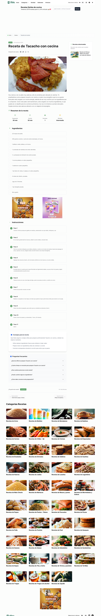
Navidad (33, 2)
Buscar (77, 9)
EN (79, 2)
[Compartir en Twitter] (23, 52)
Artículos (47, 2)
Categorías (25, 2)
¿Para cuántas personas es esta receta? (37, 370)
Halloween (40, 2)
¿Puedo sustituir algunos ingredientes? (37, 374)
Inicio (17, 2)
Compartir (23, 389)
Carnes (16, 35)
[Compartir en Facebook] (20, 52)
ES (82, 2)
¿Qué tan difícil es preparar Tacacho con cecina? (37, 361)
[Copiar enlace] (28, 52)
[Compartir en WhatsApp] (25, 52)
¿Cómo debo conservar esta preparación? (37, 379)
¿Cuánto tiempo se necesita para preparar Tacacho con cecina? (37, 365)
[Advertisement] (50, 22)
